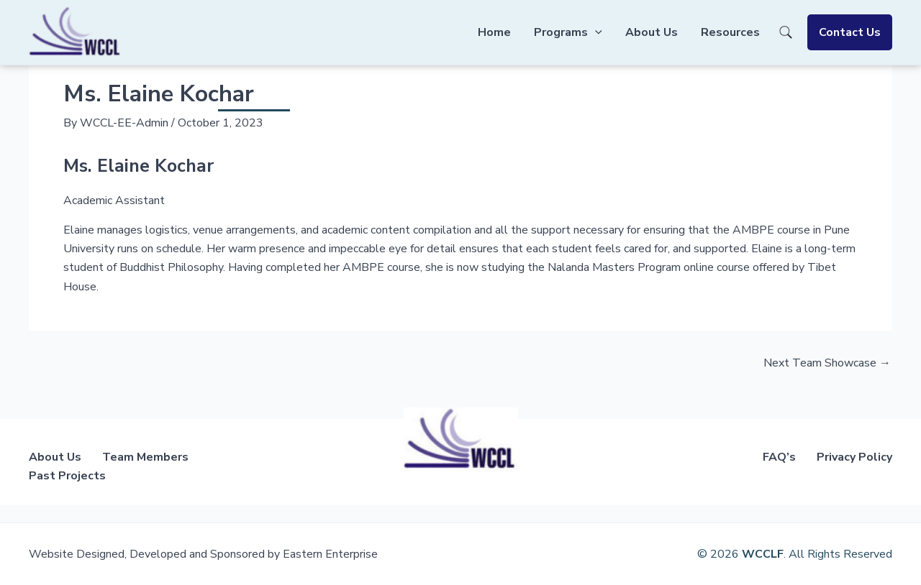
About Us (651, 32)
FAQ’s (779, 457)
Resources (730, 32)
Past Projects (67, 476)
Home (494, 32)
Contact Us (850, 32)
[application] (595, 32)
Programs (568, 32)
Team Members (145, 457)
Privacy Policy (854, 457)
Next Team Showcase (827, 363)
